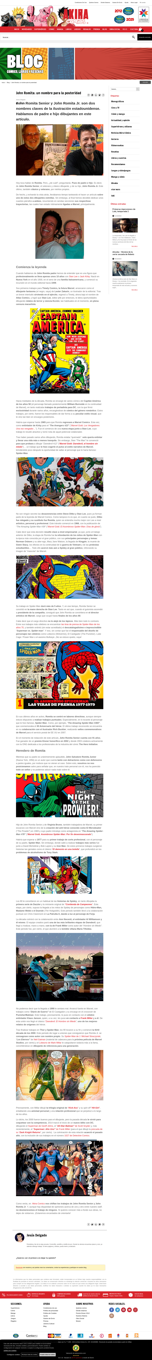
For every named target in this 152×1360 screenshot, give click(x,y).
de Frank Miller (62, 1129)
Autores (115, 139)
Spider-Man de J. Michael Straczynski (82, 1036)
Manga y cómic (118, 176)
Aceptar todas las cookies (47, 1354)
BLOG (104, 29)
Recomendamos (118, 164)
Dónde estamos (81, 1311)
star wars (115, 189)
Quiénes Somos (93, 2)
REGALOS (87, 29)
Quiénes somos (81, 1308)
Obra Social (80, 1318)
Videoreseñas (117, 145)
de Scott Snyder (82, 1126)
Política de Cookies (50, 1313)
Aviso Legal (134, 2)
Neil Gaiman (39, 1039)
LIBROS (68, 29)
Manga (13, 1313)
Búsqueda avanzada (145, 37)
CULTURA (134, 29)
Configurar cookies (13, 1354)
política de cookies (10, 1350)
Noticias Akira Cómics (121, 132)
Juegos (13, 1318)
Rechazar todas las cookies (29, 1354)
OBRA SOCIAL (114, 29)
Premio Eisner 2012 (83, 1313)
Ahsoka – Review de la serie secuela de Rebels (123, 253)
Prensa (45, 1321)
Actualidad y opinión (120, 120)
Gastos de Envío (49, 1318)
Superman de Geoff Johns (40, 1126)
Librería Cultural (48, 1324)
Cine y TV (115, 107)
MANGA (60, 29)
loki (112, 195)
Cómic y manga (118, 113)
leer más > (135, 246)
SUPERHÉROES (40, 29)
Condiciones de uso (50, 1308)
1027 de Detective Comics (76, 1135)
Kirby (87, 276)
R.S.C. (125, 29)
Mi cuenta (142, 2)
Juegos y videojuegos (120, 170)
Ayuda (126, 2)
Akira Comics (38, 1203)
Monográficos (117, 101)
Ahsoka (114, 183)
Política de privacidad (50, 1311)
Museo (78, 1321)
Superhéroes (15, 1308)
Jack (82, 276)
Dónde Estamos (105, 2)
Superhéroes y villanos (121, 126)
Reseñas (115, 151)
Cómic (13, 1311)
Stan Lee (73, 276)
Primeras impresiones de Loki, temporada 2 (123, 210)
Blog (44, 1326)
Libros (13, 1316)
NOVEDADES (27, 29)
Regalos (13, 1321)
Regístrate (19, 1267)
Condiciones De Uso (81, 2)
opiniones (76, 1358)
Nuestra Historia (81, 1316)
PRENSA (96, 29)
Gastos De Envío (117, 2)
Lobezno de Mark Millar (50, 1043)
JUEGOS (77, 29)
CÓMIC (51, 29)
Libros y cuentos (118, 157)
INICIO (16, 29)
